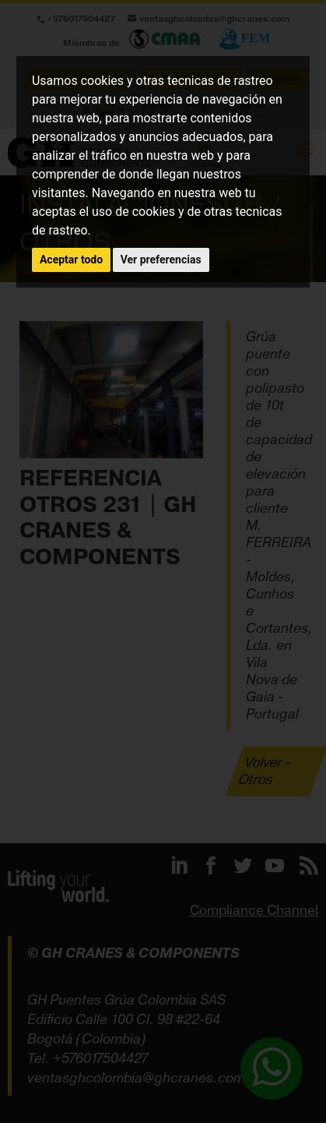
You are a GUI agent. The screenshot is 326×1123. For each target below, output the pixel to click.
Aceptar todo (71, 259)
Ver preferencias (161, 259)
